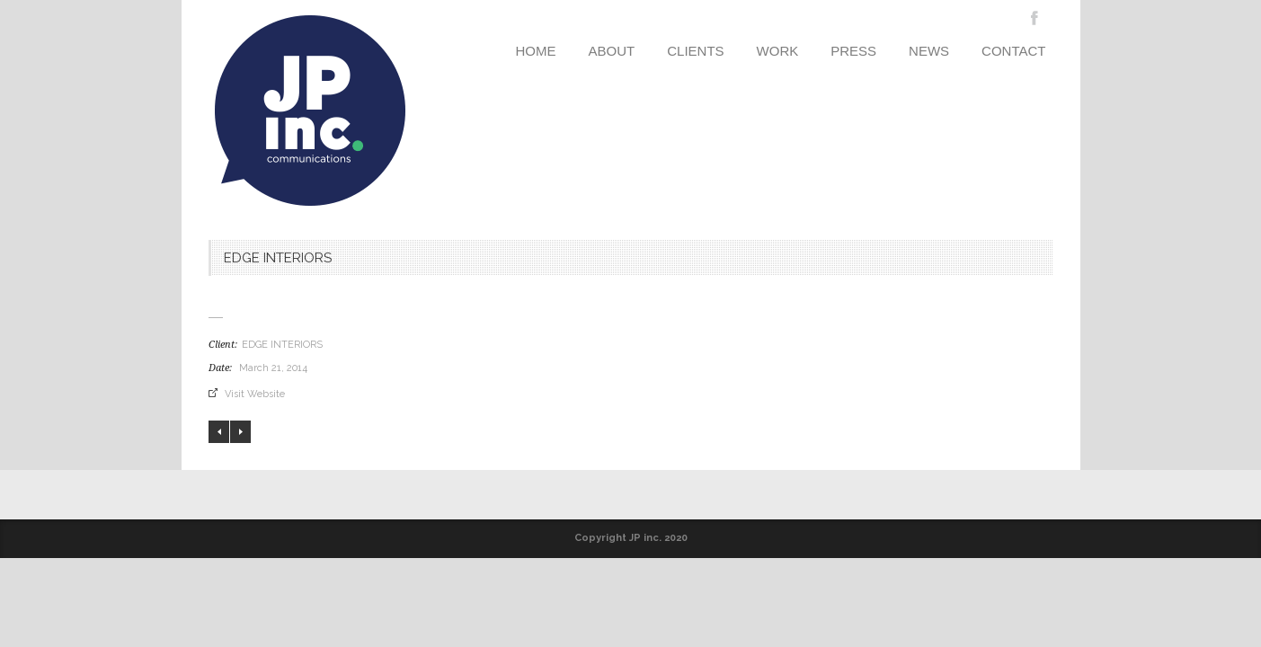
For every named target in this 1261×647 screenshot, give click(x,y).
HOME (536, 50)
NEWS (929, 50)
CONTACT (1013, 50)
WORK (778, 50)
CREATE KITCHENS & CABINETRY (240, 432)
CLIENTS (695, 50)
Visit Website (255, 394)
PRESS (853, 50)
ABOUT (612, 50)
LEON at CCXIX (219, 432)
